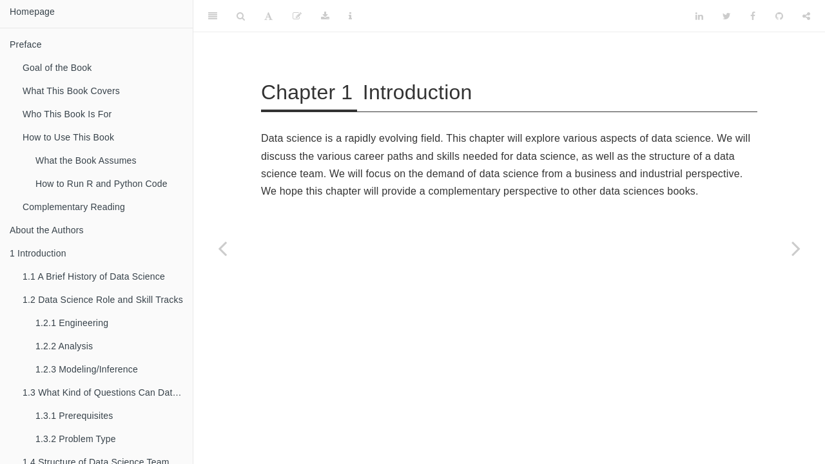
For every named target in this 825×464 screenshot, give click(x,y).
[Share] (806, 16)
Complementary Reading (74, 207)
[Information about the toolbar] (350, 16)
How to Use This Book (68, 137)
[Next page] (796, 248)
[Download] (325, 16)
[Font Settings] (268, 16)
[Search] (241, 16)
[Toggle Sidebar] (213, 16)
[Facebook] (753, 16)
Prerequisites (74, 416)
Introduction (38, 253)
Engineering (71, 323)
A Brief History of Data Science (94, 276)
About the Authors (47, 230)
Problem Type (75, 439)
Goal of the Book (57, 68)
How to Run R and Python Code (101, 184)
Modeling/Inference (86, 369)
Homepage (32, 11)
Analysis (64, 346)
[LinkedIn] (699, 16)
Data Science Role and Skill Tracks (103, 300)
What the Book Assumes (86, 160)
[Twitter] (727, 16)
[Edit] (297, 16)
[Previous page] (222, 248)
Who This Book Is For (67, 114)
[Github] (779, 16)
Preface (26, 44)
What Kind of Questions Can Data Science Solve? (108, 392)
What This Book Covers (71, 91)
